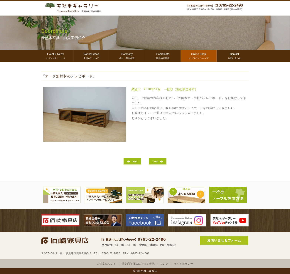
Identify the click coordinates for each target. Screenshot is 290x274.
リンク (164, 263)
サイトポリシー (183, 263)
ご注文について (106, 263)
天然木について (91, 55)
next (134, 161)
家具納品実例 (163, 55)
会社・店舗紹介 (127, 55)
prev (155, 161)
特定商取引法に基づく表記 (138, 263)
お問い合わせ (234, 55)
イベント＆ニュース (55, 55)
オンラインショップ (198, 55)
